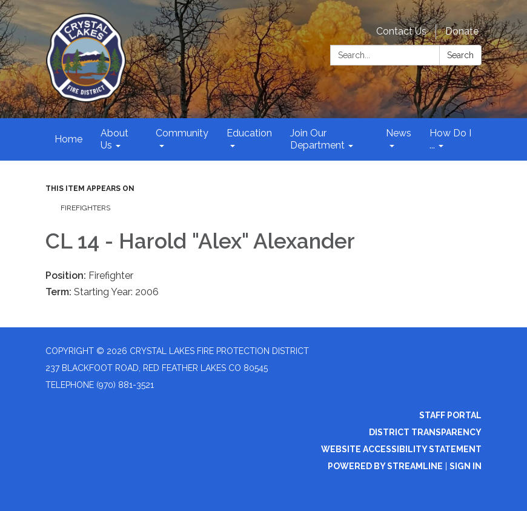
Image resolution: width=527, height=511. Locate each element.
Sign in (465, 466)
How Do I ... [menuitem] (450, 139)
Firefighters (85, 208)
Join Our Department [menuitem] (317, 139)
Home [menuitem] (68, 139)
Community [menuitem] (182, 133)
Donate (462, 31)
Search (460, 55)
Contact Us (401, 31)
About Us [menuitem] (114, 139)
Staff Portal (450, 415)
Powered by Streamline (385, 466)
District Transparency (425, 432)
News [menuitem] (398, 133)
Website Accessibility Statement (401, 449)
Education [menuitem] (249, 133)
